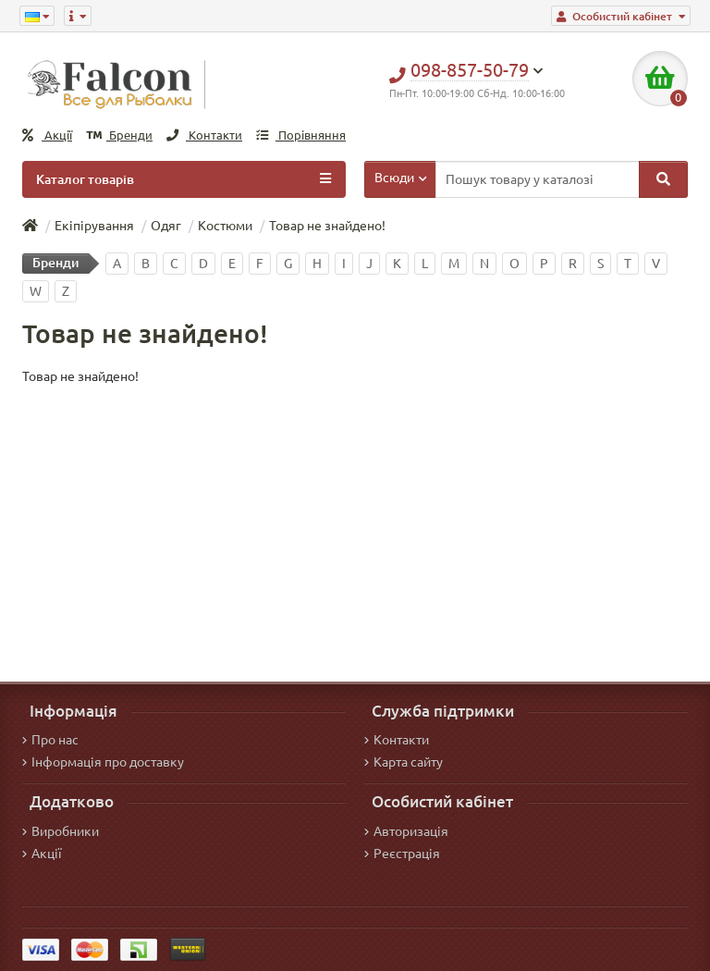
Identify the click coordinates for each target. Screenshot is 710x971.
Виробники (60, 831)
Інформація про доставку (103, 762)
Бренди (119, 135)
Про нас (50, 739)
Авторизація (406, 831)
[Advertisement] (355, 524)
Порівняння (301, 135)
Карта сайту (403, 762)
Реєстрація (402, 853)
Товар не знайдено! (327, 225)
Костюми (225, 225)
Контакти (204, 135)
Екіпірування (94, 225)
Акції (47, 135)
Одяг (166, 225)
